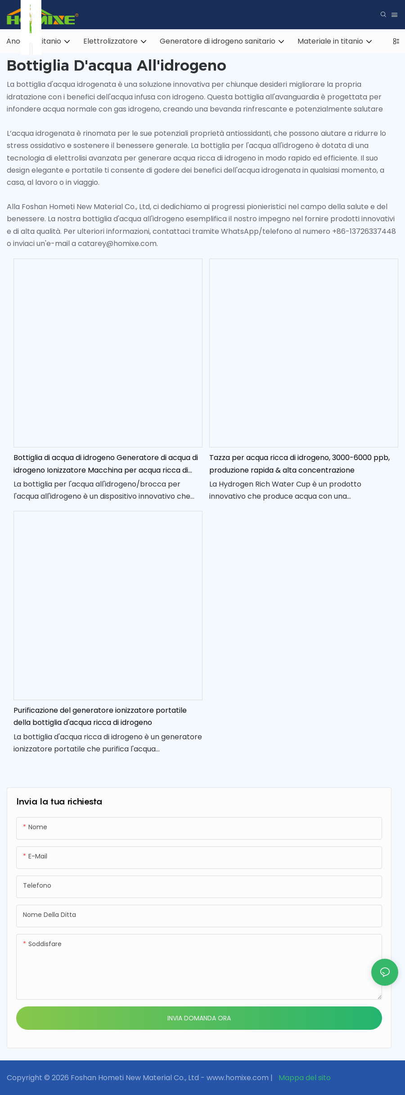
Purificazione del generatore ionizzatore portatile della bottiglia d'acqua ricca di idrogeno (100, 716)
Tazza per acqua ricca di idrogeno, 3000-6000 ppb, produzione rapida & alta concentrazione (299, 463)
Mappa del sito (304, 1078)
